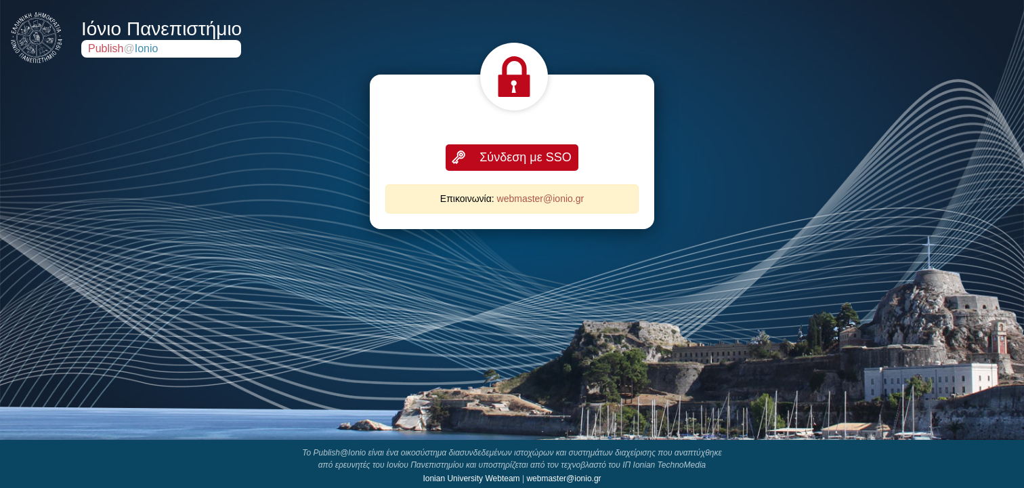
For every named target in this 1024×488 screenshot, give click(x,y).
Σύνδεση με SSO (525, 157)
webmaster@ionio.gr (540, 198)
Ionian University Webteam (471, 478)
